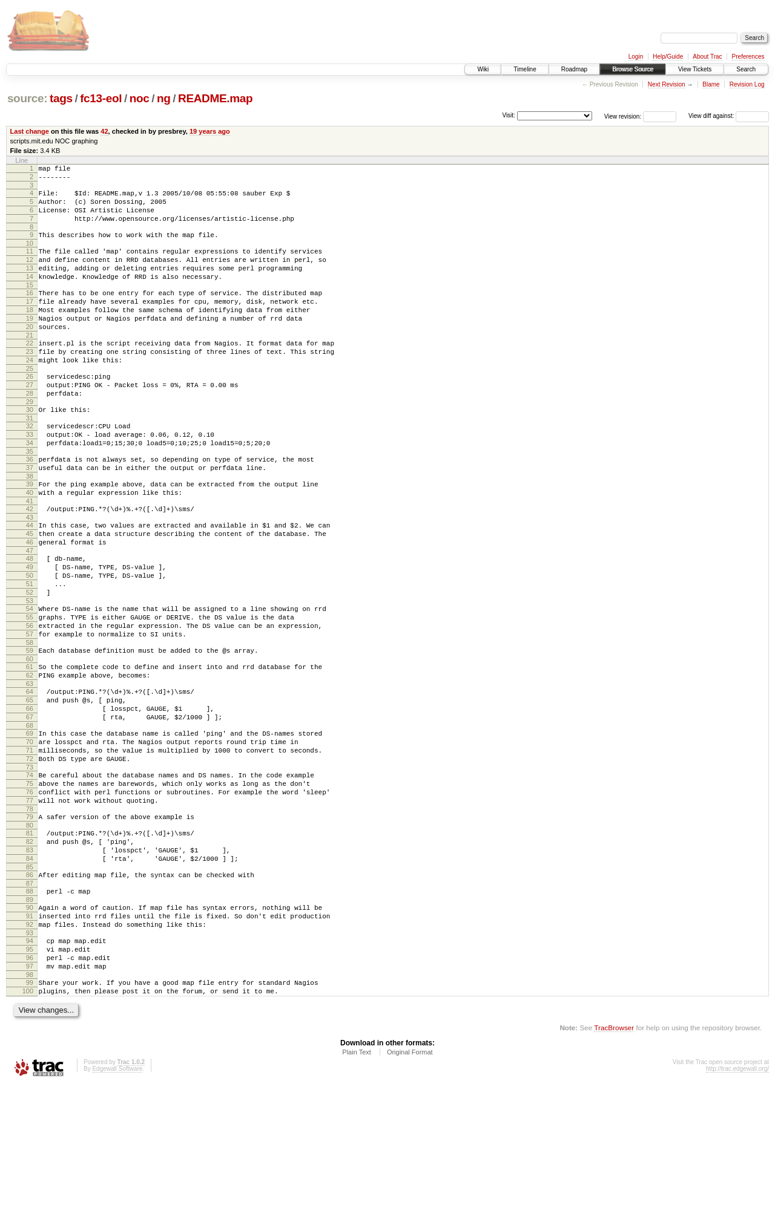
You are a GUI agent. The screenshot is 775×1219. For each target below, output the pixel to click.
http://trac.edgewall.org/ (737, 1203)
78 (29, 914)
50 (29, 640)
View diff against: (728, 116)
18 (29, 333)
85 (29, 981)
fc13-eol (101, 98)
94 (29, 1064)
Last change (29, 131)
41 (29, 555)
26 (29, 410)
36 (29, 506)
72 (29, 854)
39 (29, 534)
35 (29, 498)
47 (29, 612)
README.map (215, 98)
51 (29, 651)
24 (29, 392)
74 (29, 873)
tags (61, 98)
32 (29, 467)
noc (140, 98)
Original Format (410, 1186)
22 (29, 372)
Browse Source (632, 69)
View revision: (623, 116)
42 (104, 131)
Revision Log (747, 84)
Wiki (483, 69)
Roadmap (574, 69)
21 (29, 364)
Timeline (524, 69)
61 (29, 746)
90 (29, 1025)
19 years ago (210, 131)
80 (29, 932)
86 (29, 989)
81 (29, 940)
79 (29, 922)
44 (29, 581)
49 (29, 630)
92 (29, 1046)
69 (29, 824)
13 (29, 284)
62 (29, 756)
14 (29, 294)
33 (29, 478)
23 (29, 382)
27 (29, 421)
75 (29, 883)
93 (29, 1056)
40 (29, 545)
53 (29, 671)
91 (29, 1035)
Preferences (748, 56)
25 (29, 403)
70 (29, 834)
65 (29, 785)
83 (29, 960)
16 (29, 312)
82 (29, 950)
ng (164, 98)
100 (27, 1123)
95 (29, 1074)
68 (29, 816)
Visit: (508, 115)
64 (29, 775)
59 (29, 728)
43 (29, 573)
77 (29, 903)
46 (29, 602)
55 (29, 689)
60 (29, 738)
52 (29, 661)
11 (29, 263)
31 (29, 459)
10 (29, 256)
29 (29, 441)
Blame (710, 84)
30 (29, 449)
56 (29, 700)
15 (29, 305)
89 (29, 1017)
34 (29, 488)
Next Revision (666, 84)
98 (29, 1105)
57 (29, 710)
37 (29, 516)
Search (746, 69)
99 (29, 1113)
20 (29, 354)
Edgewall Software (117, 1203)
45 (29, 591)
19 (29, 343)
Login (635, 56)
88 (29, 1007)
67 (29, 805)
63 (29, 767)
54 (29, 679)
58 (29, 720)
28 (29, 431)
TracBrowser (614, 1162)
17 (29, 323)
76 (29, 893)
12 (29, 274)
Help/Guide (668, 56)
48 (29, 620)
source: (27, 98)
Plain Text (356, 1186)
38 (29, 527)
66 (29, 795)
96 (29, 1084)
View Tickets (694, 69)
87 (29, 999)
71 (29, 844)
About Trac (707, 56)
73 (29, 865)
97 (29, 1095)
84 (29, 971)
